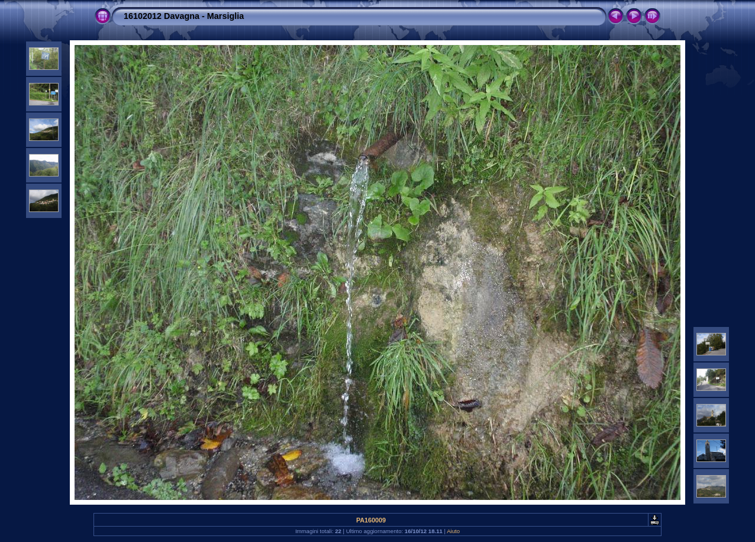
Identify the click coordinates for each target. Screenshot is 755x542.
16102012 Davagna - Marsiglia (184, 16)
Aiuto (453, 531)
